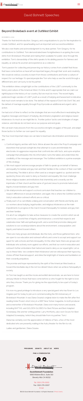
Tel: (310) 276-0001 (41, 382)
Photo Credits (59, 391)
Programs (28, 348)
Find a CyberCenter (41, 353)
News (56, 348)
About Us (48, 348)
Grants (38, 348)
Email (41, 388)
